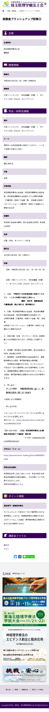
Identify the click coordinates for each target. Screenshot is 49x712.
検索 (16, 689)
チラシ (6, 549)
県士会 (8, 689)
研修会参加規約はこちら (13, 484)
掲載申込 (25, 689)
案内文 (6, 545)
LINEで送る (28, 556)
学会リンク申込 (37, 689)
